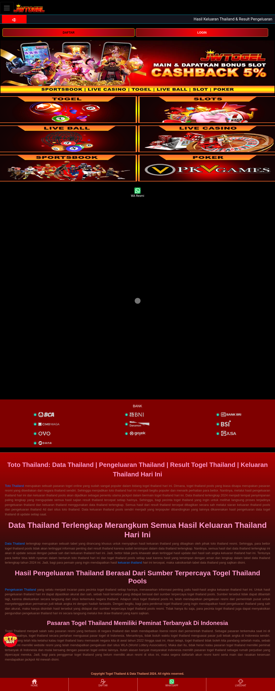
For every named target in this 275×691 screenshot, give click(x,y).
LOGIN (202, 32)
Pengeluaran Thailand (20, 589)
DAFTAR (68, 32)
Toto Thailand (14, 486)
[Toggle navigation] (7, 8)
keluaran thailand (130, 562)
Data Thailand (15, 543)
